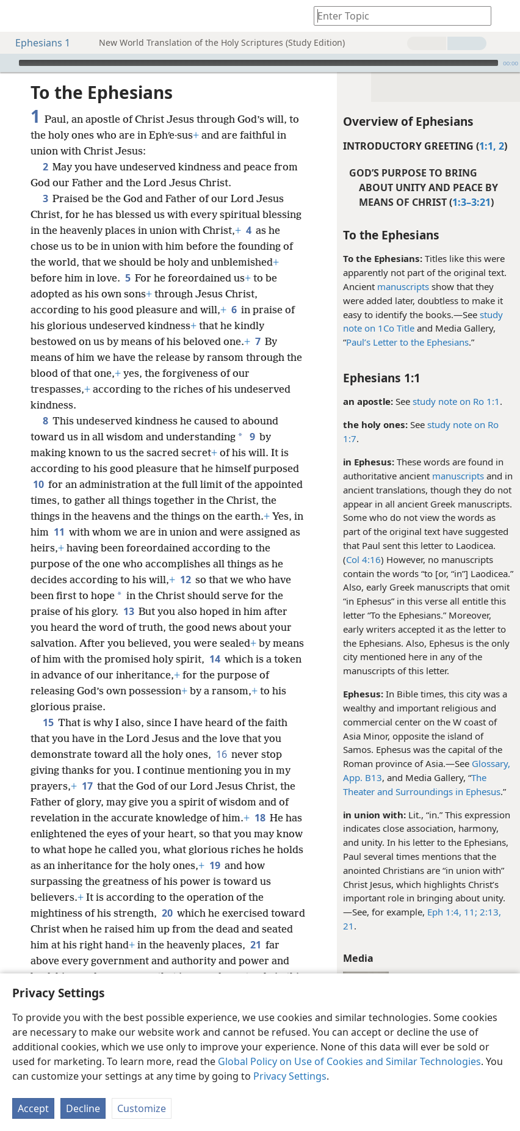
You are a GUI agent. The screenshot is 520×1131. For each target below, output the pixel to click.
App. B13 (362, 777)
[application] (260, 63)
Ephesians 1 (36, 42)
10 (38, 484)
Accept (33, 1108)
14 (214, 659)
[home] (18, 15)
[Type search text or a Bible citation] (396, 15)
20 (167, 913)
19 (214, 865)
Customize (141, 1108)
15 (48, 722)
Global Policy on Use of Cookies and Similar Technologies (349, 1061)
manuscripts (403, 286)
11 (59, 532)
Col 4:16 (363, 559)
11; (469, 912)
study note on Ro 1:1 (456, 401)
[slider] (258, 63)
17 (87, 786)
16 (221, 754)
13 (128, 611)
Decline (83, 1108)
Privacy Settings (290, 1076)
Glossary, (491, 763)
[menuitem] (18, 15)
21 (348, 926)
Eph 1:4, (444, 912)
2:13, (489, 912)
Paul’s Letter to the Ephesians (407, 342)
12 (185, 579)
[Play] (8, 63)
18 (259, 817)
